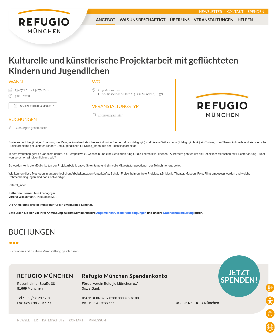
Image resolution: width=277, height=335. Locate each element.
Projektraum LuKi (109, 90)
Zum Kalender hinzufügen (33, 105)
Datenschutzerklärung (178, 213)
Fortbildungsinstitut (110, 115)
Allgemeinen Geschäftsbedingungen (121, 213)
